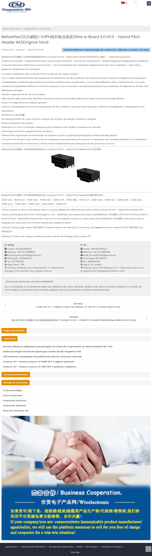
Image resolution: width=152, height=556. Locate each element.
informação (91, 546)
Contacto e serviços (111, 546)
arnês (79, 546)
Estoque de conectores (61, 546)
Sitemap (75, 552)
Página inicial (30, 28)
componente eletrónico (33, 546)
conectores (45, 28)
